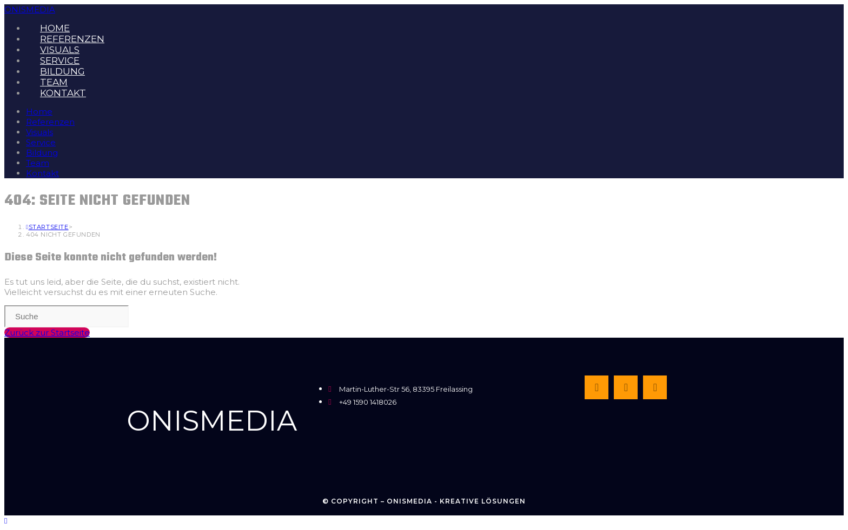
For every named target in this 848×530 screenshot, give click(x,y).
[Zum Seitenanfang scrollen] (5, 520)
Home (39, 111)
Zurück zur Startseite (47, 332)
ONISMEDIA (29, 9)
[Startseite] (47, 227)
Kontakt (42, 173)
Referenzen (50, 122)
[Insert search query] (66, 316)
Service (41, 142)
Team (37, 163)
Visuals (39, 132)
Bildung (42, 152)
